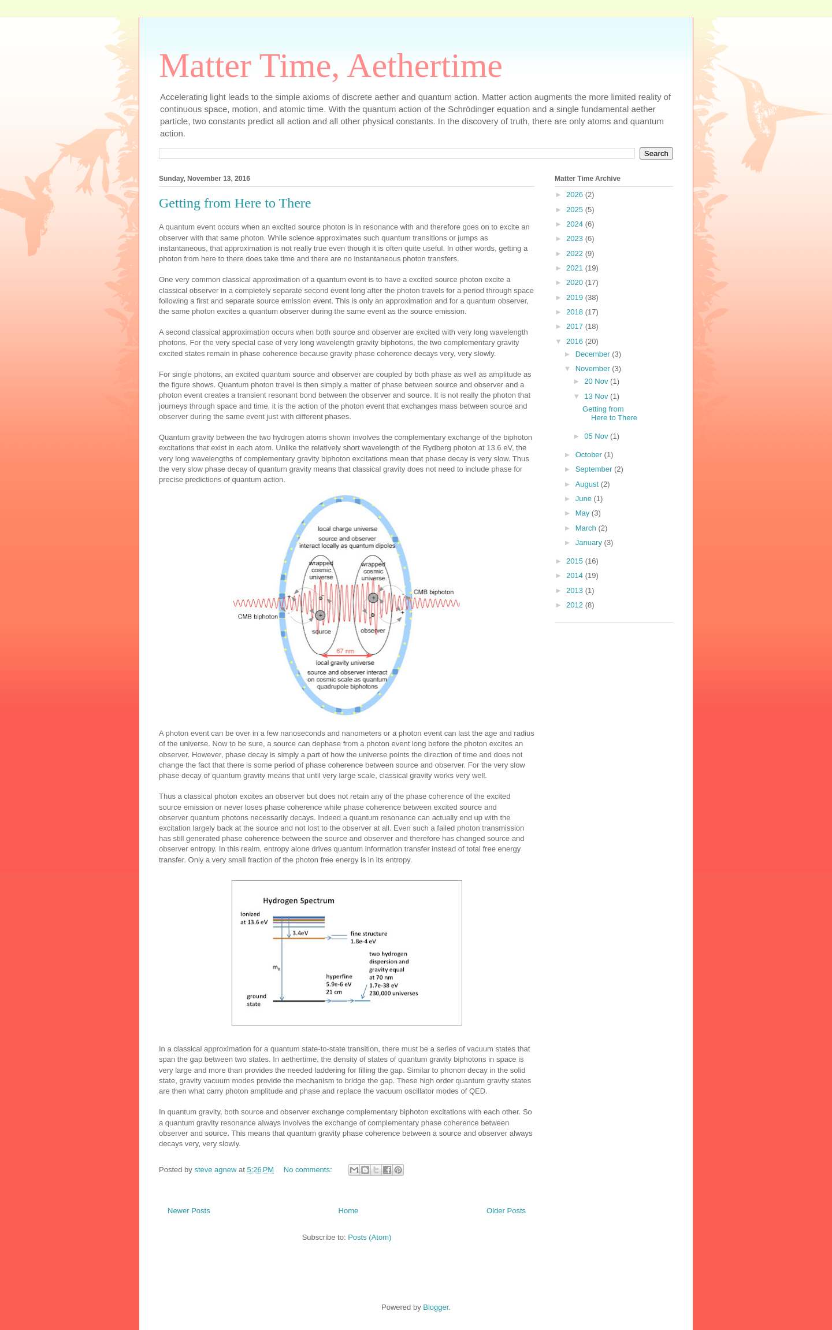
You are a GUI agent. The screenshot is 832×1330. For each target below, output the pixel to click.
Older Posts (506, 1210)
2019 (575, 297)
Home (349, 1210)
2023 (575, 238)
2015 (575, 561)
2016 (575, 341)
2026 (575, 194)
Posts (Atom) (369, 1237)
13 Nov (597, 396)
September (594, 469)
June (584, 498)
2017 (575, 326)
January (589, 542)
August (588, 484)
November (593, 368)
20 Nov (597, 381)
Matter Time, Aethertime (331, 65)
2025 (575, 209)
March (587, 528)
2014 (575, 575)
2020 (575, 282)
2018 (575, 312)
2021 (575, 268)
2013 (575, 590)
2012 (575, 605)
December (593, 354)
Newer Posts (189, 1210)
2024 (575, 224)
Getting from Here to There (235, 202)
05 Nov (597, 436)
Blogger (435, 1307)
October (589, 454)
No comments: (309, 1169)
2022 (575, 253)
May (583, 513)
